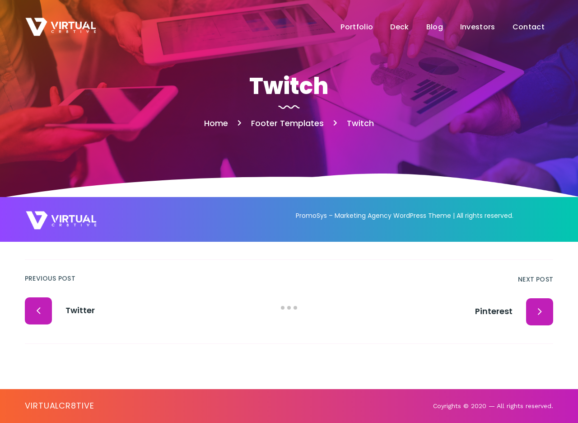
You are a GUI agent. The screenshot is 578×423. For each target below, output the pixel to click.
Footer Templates (287, 123)
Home (216, 123)
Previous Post (50, 278)
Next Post (535, 279)
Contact (529, 27)
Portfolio (356, 27)
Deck (399, 27)
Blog (434, 27)
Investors (477, 27)
